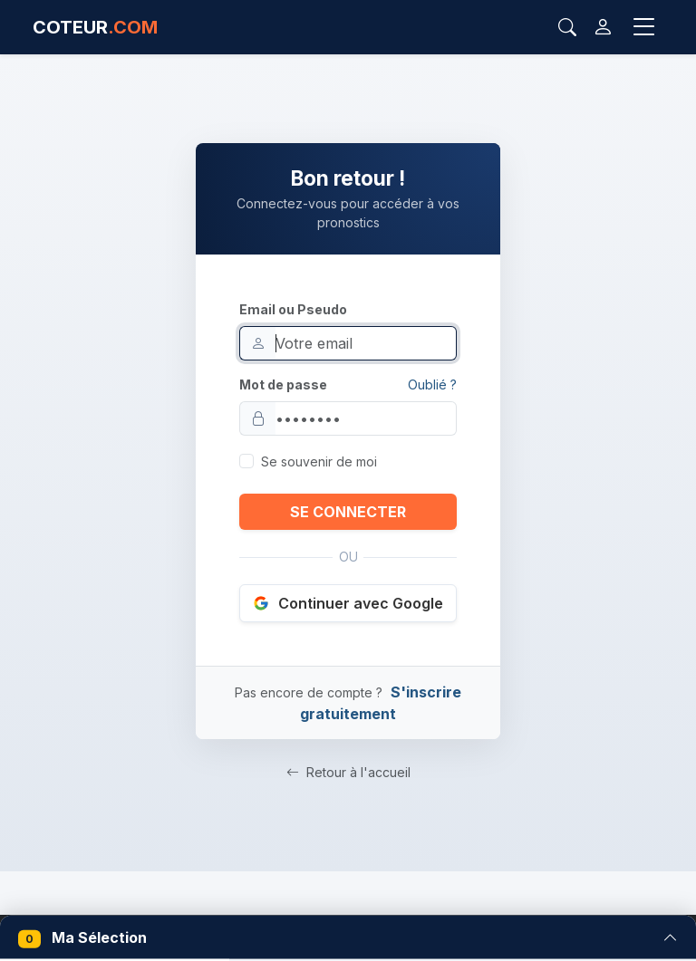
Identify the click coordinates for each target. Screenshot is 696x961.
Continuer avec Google (348, 603)
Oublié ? (432, 384)
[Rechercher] (567, 27)
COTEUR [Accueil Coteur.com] (95, 27)
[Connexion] (603, 27)
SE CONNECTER (348, 512)
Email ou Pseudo (293, 309)
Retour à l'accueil (348, 772)
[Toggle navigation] (644, 27)
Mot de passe (283, 384)
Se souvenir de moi (319, 461)
